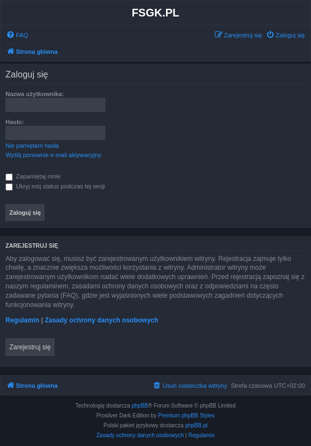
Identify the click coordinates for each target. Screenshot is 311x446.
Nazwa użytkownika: (34, 94)
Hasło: (14, 122)
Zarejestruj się (30, 347)
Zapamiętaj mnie (32, 176)
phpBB (140, 406)
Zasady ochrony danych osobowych (101, 320)
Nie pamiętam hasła (32, 145)
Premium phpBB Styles (186, 415)
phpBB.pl (196, 425)
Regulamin (22, 320)
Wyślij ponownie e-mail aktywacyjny (53, 155)
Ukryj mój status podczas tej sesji (55, 186)
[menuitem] (17, 35)
